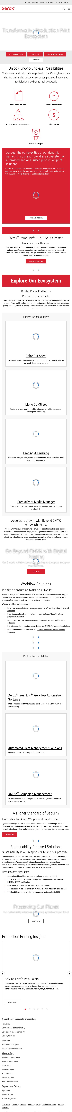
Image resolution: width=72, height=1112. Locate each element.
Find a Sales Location (10, 1081)
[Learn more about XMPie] (36, 782)
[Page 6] (47, 1009)
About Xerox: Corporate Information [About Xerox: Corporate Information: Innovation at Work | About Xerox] (19, 1019)
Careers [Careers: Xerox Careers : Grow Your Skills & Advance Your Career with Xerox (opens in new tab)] (15, 1104)
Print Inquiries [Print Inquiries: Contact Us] (7, 1073)
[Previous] (2, 973)
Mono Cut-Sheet (36, 404)
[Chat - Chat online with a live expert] (27, 2)
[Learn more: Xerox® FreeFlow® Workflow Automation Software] (36, 685)
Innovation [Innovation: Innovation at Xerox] (6, 1024)
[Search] (63, 8)
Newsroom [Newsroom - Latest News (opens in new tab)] (6, 1040)
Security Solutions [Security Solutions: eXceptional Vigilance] (8, 1036)
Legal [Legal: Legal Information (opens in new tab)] (38, 1104)
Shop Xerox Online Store (11, 1057)
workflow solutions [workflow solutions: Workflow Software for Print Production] (16, 604)
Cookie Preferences (49, 1104)
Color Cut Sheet (36, 356)
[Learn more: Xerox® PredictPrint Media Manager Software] (36, 489)
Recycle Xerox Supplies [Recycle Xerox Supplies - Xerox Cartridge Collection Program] (10, 1044)
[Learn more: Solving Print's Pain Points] (36, 974)
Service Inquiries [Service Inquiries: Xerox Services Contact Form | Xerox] (8, 1077)
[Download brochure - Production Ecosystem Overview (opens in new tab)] (36, 218)
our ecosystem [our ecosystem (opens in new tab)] (11, 171)
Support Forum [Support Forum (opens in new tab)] (7, 1094)
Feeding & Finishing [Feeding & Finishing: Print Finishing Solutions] (36, 453)
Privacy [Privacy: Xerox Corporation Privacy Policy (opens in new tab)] (31, 1104)
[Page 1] (25, 1009)
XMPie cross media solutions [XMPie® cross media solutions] (57, 626)
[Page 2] (29, 1009)
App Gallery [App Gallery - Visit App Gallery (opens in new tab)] (6, 1065)
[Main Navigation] (68, 8)
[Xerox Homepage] (8, 8)
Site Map (5, 1108)
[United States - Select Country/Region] (38, 2)
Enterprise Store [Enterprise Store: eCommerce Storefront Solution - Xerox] (8, 1069)
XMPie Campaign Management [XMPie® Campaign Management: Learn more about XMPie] (30, 794)
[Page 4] (38, 1009)
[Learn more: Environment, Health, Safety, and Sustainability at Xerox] (36, 914)
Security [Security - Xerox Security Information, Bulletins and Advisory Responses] (61, 1104)
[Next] (69, 973)
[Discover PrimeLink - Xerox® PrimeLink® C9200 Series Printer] (36, 246)
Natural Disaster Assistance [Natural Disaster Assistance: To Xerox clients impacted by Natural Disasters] (12, 1048)
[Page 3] (34, 1009)
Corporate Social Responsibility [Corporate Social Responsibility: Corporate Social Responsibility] (13, 1032)
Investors (23, 1104)
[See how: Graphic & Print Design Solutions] (36, 561)
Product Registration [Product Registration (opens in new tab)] (9, 1098)
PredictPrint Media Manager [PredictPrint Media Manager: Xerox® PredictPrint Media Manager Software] (36, 502)
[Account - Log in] (50, 2)
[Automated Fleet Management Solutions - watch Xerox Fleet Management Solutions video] (36, 735)
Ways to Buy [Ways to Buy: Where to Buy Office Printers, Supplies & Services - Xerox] (8, 1053)
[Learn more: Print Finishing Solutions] (36, 441)
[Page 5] (42, 1009)
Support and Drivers (11, 1086)
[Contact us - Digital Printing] (35, 54)
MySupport (6, 1090)
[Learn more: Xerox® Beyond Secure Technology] (9, 834)
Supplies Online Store (10, 1061)
